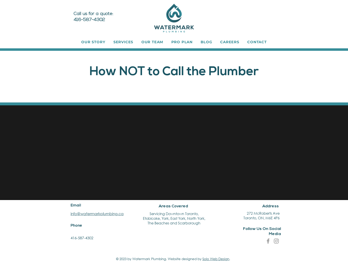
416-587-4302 (82, 238)
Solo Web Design (215, 259)
